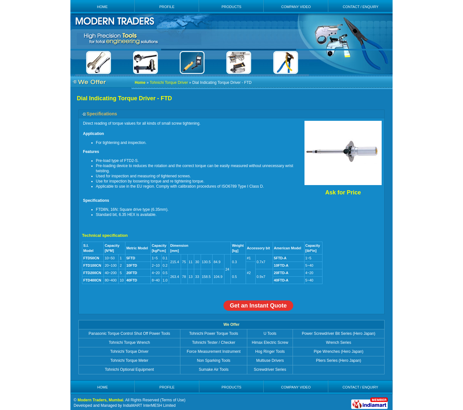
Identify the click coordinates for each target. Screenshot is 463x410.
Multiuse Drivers (270, 360)
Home (140, 82)
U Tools (270, 333)
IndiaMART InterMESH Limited (149, 405)
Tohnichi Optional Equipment (129, 369)
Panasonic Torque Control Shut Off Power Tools (129, 333)
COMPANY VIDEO (296, 7)
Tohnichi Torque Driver (169, 82)
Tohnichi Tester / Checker (213, 342)
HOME (102, 7)
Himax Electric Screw (270, 342)
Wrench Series (338, 342)
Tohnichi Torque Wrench (129, 342)
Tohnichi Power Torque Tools (213, 333)
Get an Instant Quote (258, 305)
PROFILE (166, 7)
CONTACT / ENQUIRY (360, 7)
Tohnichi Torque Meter (129, 360)
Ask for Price (343, 192)
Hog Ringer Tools (270, 351)
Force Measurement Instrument (214, 351)
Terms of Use (172, 400)
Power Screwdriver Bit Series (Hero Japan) (339, 333)
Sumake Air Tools (214, 369)
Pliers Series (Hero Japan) (338, 360)
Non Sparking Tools (214, 360)
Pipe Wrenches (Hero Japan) (339, 351)
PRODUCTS (231, 7)
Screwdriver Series (270, 369)
